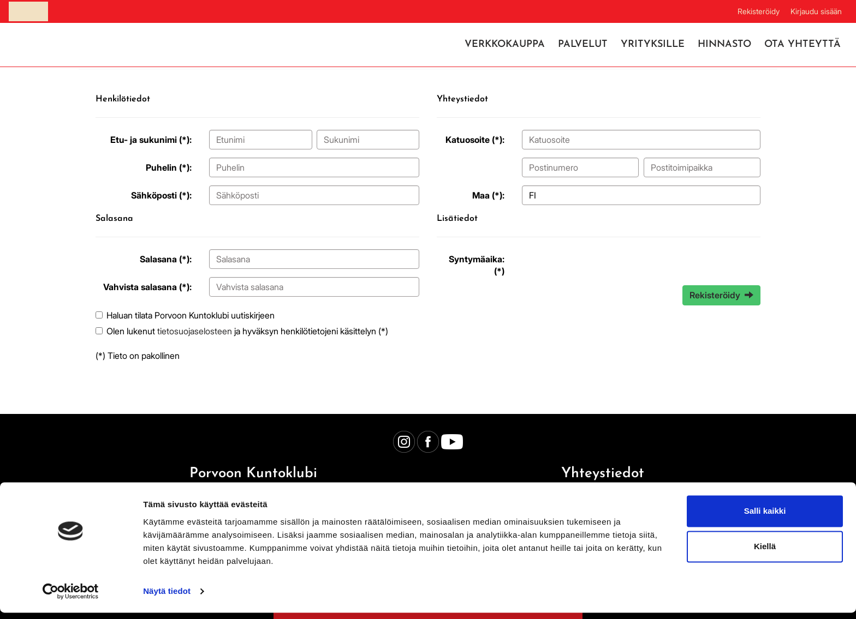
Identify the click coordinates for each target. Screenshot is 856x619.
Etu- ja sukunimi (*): (151, 139)
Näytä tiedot (167, 597)
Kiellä (765, 552)
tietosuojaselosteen (194, 331)
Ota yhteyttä (802, 44)
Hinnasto (724, 44)
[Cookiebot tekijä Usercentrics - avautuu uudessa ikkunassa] (70, 598)
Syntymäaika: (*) (476, 265)
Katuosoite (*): (474, 139)
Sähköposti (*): (161, 195)
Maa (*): (488, 195)
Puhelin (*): (169, 167)
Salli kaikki (765, 517)
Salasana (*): (166, 259)
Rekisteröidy (759, 11)
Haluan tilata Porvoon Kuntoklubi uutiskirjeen (190, 315)
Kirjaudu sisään (816, 11)
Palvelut (583, 44)
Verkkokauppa (505, 44)
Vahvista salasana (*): (147, 286)
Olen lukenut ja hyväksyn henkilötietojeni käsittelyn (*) (247, 331)
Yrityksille (653, 44)
